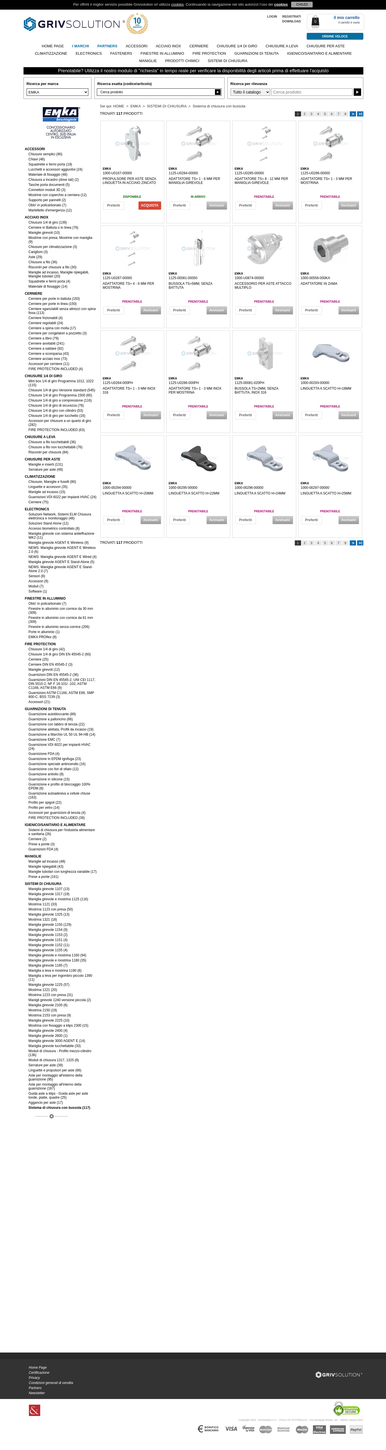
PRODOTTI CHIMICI (182, 61)
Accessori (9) (38, 581)
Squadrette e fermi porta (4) (49, 281)
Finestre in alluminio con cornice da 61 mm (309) (61, 620)
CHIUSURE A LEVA (282, 46)
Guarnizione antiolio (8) (46, 774)
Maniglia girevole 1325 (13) (49, 914)
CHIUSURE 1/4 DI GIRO (237, 46)
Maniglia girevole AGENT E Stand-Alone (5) (62, 562)
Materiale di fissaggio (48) (48, 175)
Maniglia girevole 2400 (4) (48, 1031)
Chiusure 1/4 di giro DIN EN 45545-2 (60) (60, 654)
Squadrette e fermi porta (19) (50, 164)
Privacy (34, 1378)
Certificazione (39, 1373)
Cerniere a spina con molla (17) (52, 328)
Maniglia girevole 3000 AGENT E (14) (57, 1041)
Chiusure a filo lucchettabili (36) (52, 442)
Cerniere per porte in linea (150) (53, 304)
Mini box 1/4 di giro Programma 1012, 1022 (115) (61, 383)
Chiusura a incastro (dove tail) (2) (54, 180)
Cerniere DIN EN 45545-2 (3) (50, 664)
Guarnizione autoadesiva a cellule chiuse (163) (59, 795)
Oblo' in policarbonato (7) (48, 205)
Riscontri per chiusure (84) (49, 452)
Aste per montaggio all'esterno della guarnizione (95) (55, 1077)
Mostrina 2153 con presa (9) (50, 1015)
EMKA (136, 106)
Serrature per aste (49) (46, 470)
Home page (53, 46)
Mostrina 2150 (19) (43, 1010)
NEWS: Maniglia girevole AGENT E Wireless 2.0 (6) (62, 550)
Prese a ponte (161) (44, 877)
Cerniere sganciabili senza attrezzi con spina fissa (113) (62, 311)
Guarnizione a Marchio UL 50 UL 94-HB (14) (62, 734)
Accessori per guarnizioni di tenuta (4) (57, 813)
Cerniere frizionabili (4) (46, 318)
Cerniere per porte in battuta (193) (54, 299)
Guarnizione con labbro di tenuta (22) (57, 724)
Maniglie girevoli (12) (44, 670)
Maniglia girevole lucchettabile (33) (55, 1046)
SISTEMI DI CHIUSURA (227, 61)
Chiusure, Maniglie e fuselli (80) (52, 482)
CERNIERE (198, 46)
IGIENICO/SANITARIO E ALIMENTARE (319, 53)
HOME (118, 106)
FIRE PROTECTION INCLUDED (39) (57, 818)
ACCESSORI (137, 46)
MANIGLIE (148, 61)
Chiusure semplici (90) (45, 154)
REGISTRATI (291, 16)
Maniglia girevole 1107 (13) (49, 889)
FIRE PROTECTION (209, 53)
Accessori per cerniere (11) (49, 364)
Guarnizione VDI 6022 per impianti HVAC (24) (60, 747)
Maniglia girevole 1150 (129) (50, 925)
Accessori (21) (39, 702)
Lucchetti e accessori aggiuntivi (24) (56, 169)
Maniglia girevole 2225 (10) (49, 1020)
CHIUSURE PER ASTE (325, 46)
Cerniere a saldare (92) (46, 349)
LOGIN (272, 16)
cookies (177, 4)
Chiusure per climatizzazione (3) (53, 247)
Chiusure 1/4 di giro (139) (48, 222)
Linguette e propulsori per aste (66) (55, 1070)
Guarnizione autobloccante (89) (52, 714)
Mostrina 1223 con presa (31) (51, 995)
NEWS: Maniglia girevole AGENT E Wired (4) (63, 557)
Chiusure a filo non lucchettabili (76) (56, 447)
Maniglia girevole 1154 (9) (48, 930)
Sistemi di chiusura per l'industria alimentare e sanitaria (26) (62, 832)
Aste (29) (35, 257)
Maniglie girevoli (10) (44, 233)
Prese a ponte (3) (42, 844)
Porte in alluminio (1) (44, 632)
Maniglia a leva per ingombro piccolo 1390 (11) (60, 978)
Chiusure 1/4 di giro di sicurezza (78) (56, 405)
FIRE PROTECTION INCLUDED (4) (56, 369)
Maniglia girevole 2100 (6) (48, 1005)
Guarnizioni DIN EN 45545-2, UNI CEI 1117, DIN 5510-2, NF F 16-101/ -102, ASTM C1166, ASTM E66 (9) (62, 684)
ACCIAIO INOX (168, 46)
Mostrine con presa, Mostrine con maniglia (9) (60, 240)
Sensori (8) (37, 576)
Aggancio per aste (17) (46, 1103)
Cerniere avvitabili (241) (47, 343)
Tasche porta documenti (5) (49, 185)
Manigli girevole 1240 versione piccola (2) (60, 1000)
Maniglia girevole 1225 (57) (49, 985)
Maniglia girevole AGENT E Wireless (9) (59, 543)
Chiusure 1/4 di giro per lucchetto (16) (57, 416)
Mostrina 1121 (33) (43, 904)
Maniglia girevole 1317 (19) (49, 894)
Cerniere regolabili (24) (46, 323)
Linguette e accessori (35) (48, 487)
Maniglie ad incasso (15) (47, 492)
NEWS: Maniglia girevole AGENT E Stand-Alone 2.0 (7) (61, 569)
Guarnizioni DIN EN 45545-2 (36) (54, 675)
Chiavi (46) (37, 159)
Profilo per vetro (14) (44, 808)
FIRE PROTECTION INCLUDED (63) (57, 430)
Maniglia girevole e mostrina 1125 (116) (58, 899)
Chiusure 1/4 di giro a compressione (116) (60, 400)
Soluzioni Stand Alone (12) (49, 523)
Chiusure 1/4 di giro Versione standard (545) (62, 390)
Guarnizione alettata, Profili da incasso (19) (61, 729)
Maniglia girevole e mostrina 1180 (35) (57, 960)
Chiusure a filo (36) (43, 262)
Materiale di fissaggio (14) (48, 286)
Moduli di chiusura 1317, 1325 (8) (54, 1060)
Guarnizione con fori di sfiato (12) (54, 769)
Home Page (38, 1368)
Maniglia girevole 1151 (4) (48, 940)
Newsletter (37, 1393)
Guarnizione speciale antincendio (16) (57, 764)
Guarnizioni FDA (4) (43, 849)
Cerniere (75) (39, 502)
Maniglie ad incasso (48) (47, 861)
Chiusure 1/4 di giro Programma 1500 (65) (60, 395)
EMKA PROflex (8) (43, 637)
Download (291, 21)
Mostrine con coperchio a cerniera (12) (58, 195)
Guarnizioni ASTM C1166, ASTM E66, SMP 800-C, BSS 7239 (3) (61, 695)
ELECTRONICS (89, 53)
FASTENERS (121, 53)
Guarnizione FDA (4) (44, 754)
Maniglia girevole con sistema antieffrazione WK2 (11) (62, 536)
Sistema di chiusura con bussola (219, 106)
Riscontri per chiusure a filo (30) (52, 267)
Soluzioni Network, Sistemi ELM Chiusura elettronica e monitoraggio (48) (60, 516)
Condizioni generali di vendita (51, 1383)
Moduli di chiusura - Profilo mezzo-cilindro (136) (60, 1053)
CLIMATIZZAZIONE (51, 53)
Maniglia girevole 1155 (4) (48, 950)
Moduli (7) (36, 586)
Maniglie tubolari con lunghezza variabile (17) (63, 872)
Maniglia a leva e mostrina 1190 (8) (55, 971)
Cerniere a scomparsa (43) (49, 354)
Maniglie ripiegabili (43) (46, 867)
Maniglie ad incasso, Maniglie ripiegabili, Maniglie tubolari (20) (59, 274)
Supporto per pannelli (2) (47, 200)
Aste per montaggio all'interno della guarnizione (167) (55, 1086)
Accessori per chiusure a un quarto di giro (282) (60, 423)
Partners (35, 1388)
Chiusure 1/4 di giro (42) (47, 649)
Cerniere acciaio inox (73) (48, 359)
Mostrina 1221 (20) (43, 990)
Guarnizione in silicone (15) (49, 779)
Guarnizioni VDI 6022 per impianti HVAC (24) (63, 497)
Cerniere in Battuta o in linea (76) (53, 228)
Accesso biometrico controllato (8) (54, 528)
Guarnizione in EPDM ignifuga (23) (55, 759)
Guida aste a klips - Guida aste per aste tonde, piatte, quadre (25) (58, 1095)
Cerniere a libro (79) (44, 338)
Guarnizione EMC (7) (45, 740)
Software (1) (38, 591)
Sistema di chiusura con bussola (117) (59, 1108)
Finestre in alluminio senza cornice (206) (59, 627)
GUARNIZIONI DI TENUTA (256, 53)
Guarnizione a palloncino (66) (51, 719)
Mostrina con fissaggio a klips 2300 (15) (58, 1025)
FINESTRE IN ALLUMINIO (162, 53)
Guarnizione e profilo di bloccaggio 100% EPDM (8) (59, 786)
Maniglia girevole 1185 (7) (48, 965)
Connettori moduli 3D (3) (47, 190)
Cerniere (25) (39, 659)
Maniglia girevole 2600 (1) (48, 1036)
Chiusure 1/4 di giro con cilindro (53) (56, 411)
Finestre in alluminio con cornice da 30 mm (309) (61, 611)
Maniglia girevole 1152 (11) (49, 945)
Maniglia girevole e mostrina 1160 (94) (57, 955)
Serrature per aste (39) (46, 1065)
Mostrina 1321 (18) (43, 920)
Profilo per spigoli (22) (45, 802)
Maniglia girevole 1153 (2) (48, 935)
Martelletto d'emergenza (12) (50, 210)
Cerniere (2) (38, 839)
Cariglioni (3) (38, 252)
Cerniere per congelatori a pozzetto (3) (58, 333)
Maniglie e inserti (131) (46, 464)
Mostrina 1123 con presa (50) (51, 909)
